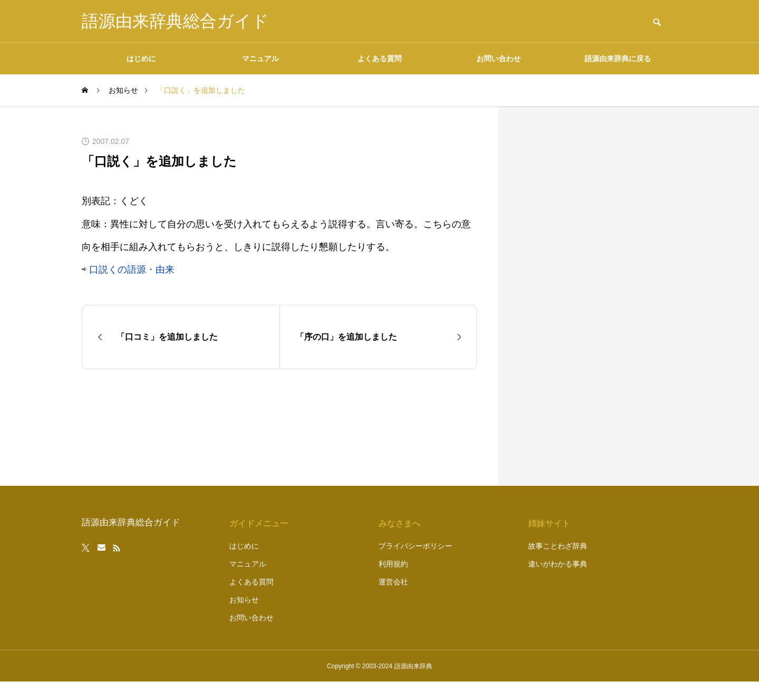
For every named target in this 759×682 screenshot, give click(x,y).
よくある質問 (379, 58)
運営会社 (393, 582)
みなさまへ (399, 523)
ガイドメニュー (258, 523)
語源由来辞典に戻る (618, 58)
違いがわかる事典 (557, 564)
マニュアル (260, 58)
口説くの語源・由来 (131, 269)
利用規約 (393, 564)
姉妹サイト (549, 523)
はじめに (141, 58)
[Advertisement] (598, 296)
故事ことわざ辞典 (557, 546)
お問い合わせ (498, 58)
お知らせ (244, 599)
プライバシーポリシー (415, 546)
